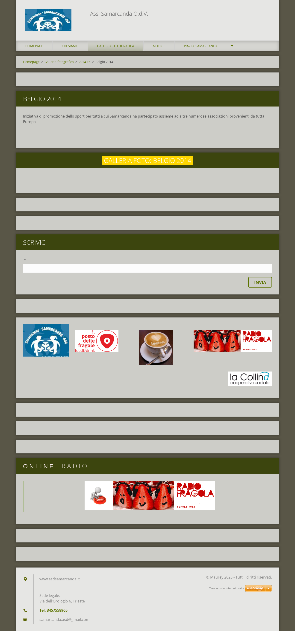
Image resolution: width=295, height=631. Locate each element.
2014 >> (85, 62)
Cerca (267, 13)
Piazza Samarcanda (201, 46)
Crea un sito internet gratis (226, 588)
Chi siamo (70, 46)
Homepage (34, 46)
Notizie (159, 46)
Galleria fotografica (115, 46)
